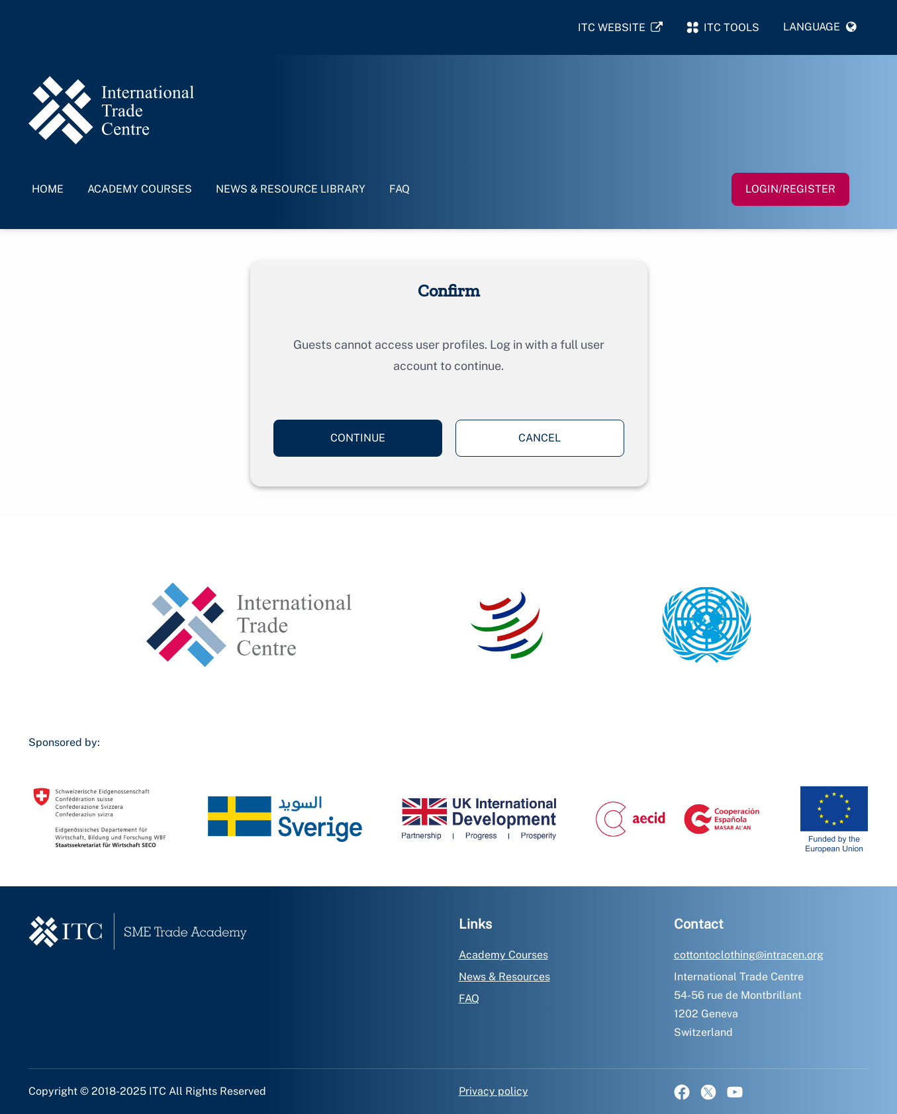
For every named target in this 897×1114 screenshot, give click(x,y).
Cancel (539, 438)
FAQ (399, 189)
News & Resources (504, 976)
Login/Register (790, 189)
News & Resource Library (290, 189)
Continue (357, 438)
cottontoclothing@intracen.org (749, 955)
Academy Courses (139, 189)
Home (48, 189)
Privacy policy (493, 1091)
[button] (820, 27)
